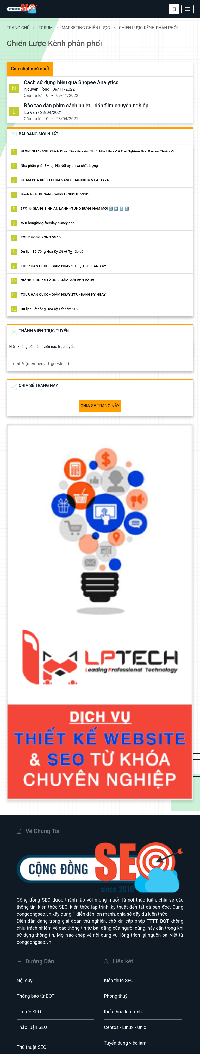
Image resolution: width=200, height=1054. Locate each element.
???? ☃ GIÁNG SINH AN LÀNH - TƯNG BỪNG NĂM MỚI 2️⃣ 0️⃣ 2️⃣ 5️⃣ (78, 208)
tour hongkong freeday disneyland (51, 223)
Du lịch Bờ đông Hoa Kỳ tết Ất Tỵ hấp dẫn (56, 251)
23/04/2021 (55, 112)
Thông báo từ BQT (36, 982)
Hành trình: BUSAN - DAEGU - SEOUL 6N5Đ (58, 194)
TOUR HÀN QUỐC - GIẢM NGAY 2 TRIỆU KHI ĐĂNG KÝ (67, 266)
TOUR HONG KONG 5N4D (44, 237)
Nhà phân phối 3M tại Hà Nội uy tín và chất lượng (62, 165)
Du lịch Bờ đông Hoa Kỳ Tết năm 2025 (54, 309)
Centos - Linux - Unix (125, 1013)
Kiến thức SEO (119, 966)
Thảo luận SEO (32, 1013)
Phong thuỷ (115, 982)
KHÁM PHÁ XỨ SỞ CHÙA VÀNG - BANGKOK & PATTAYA (68, 180)
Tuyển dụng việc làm (125, 1029)
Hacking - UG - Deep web (42, 1048)
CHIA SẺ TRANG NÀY (100, 405)
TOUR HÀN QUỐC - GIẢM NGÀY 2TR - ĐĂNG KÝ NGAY (66, 294)
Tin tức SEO (29, 997)
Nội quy (25, 966)
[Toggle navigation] (187, 9)
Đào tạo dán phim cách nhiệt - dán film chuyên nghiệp (89, 105)
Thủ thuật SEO (31, 1033)
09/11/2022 (67, 89)
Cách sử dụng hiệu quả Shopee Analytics (74, 82)
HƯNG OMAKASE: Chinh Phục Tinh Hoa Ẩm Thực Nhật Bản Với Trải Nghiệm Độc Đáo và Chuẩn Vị (100, 151)
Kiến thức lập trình (123, 997)
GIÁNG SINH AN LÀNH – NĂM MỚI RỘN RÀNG (61, 280)
